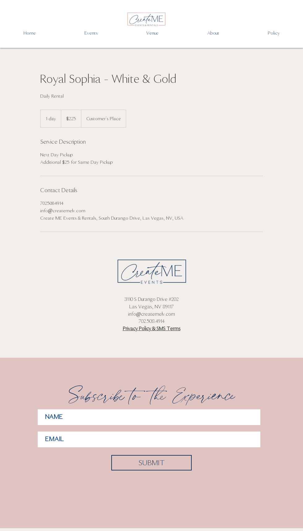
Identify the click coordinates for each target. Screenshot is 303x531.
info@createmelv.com (151, 314)
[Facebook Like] (151, 348)
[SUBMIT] (151, 462)
